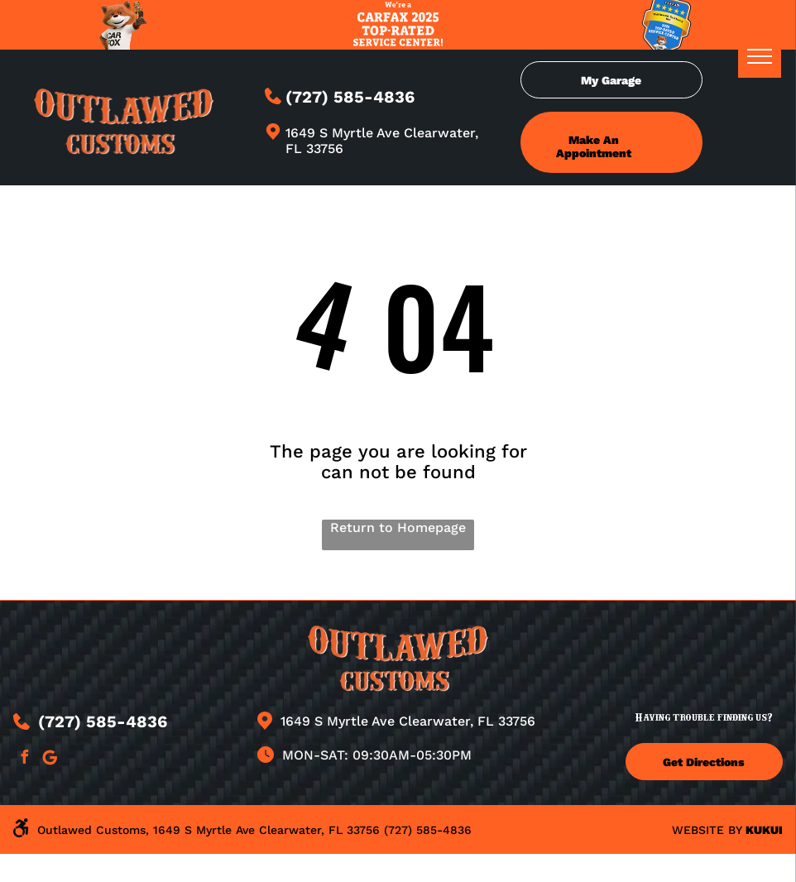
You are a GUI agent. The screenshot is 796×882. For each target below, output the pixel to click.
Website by (706, 829)
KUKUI (764, 829)
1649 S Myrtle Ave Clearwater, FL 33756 (408, 721)
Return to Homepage (398, 527)
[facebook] (24, 759)
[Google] (49, 759)
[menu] (759, 56)
